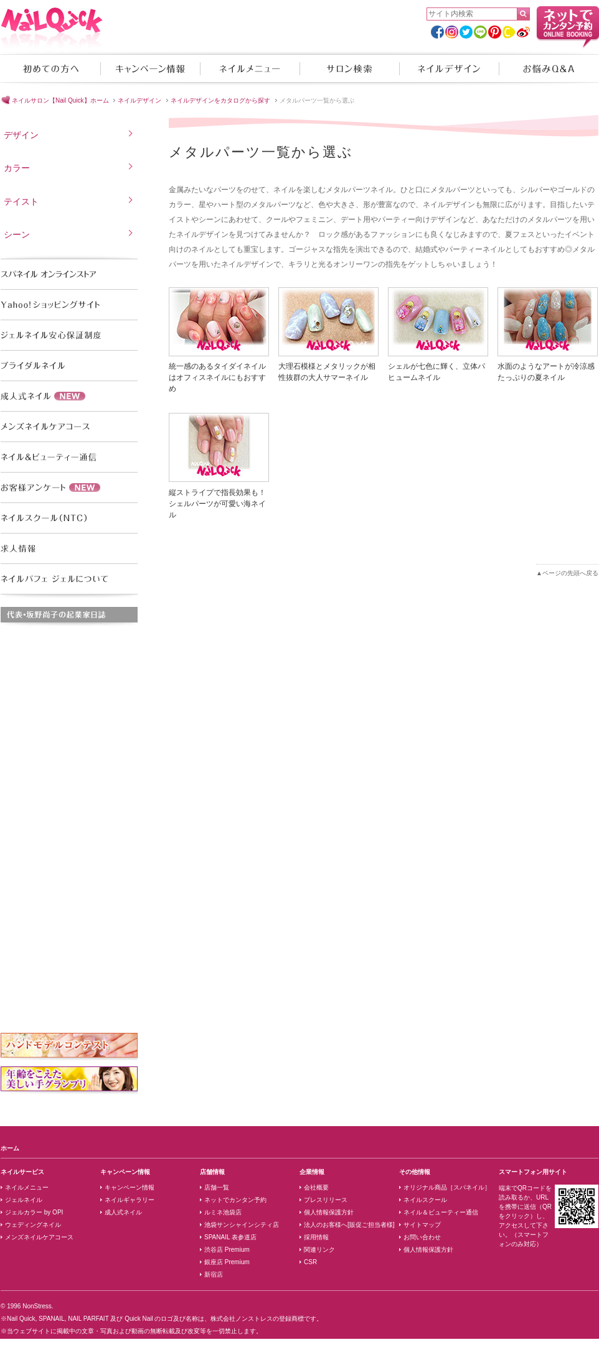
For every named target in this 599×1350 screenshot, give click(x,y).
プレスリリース (325, 1199)
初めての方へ (50, 68)
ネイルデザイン (449, 68)
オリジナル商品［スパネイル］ (447, 1187)
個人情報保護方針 (329, 1212)
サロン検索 (349, 68)
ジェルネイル (23, 1199)
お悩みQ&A (548, 68)
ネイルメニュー (250, 68)
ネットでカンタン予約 (235, 1199)
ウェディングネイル (33, 1224)
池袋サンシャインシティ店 (241, 1224)
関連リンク (319, 1249)
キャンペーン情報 (150, 68)
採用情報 (316, 1237)
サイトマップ (422, 1224)
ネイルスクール (425, 1199)
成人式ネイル (123, 1212)
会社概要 (316, 1187)
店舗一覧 (216, 1187)
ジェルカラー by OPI (34, 1212)
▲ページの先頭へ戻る (567, 573)
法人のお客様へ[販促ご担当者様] (349, 1224)
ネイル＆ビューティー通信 (440, 1212)
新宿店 (213, 1274)
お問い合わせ (422, 1237)
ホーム (10, 1148)
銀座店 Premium (227, 1262)
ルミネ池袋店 (223, 1212)
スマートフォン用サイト (533, 1171)
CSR (310, 1262)
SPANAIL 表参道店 (230, 1237)
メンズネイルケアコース (39, 1237)
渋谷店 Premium (227, 1249)
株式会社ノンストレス (241, 1318)
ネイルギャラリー (129, 1199)
